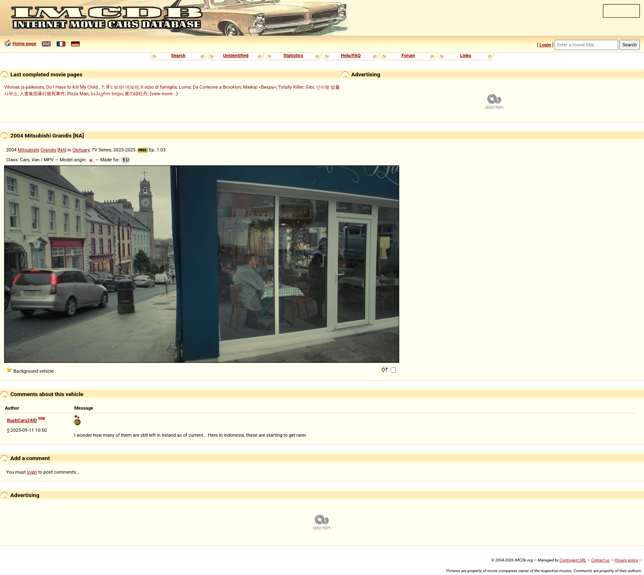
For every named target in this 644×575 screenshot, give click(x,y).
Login (545, 45)
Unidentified (235, 55)
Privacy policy (626, 560)
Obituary (81, 150)
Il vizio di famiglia (159, 87)
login (32, 472)
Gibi (310, 87)
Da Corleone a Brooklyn (217, 87)
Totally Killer (290, 87)
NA (62, 150)
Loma (185, 87)
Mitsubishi (28, 150)
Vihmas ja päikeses (24, 87)
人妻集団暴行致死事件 (42, 93)
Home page (24, 43)
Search (178, 55)
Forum (408, 55)
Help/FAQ (351, 55)
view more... (163, 93)
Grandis (49, 150)
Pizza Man (77, 93)
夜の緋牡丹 (136, 93)
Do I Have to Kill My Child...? (75, 87)
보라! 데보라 (126, 87)
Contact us (600, 560)
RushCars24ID (22, 420)
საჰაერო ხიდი (107, 93)
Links (465, 55)
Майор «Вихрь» (259, 87)
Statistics (293, 55)
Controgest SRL (572, 560)
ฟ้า (109, 87)
